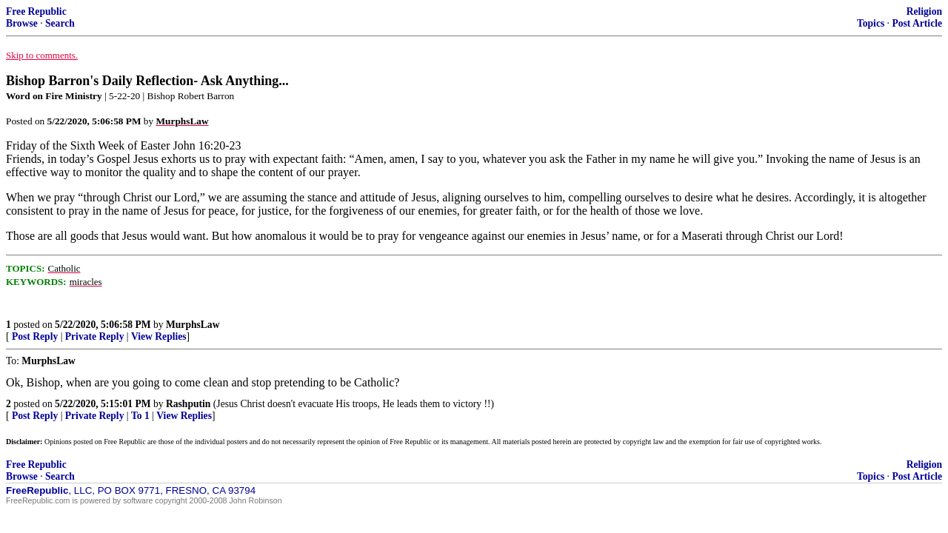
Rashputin (188, 403)
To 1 (140, 415)
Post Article (917, 23)
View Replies (159, 336)
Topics (870, 23)
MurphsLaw (193, 324)
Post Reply (35, 336)
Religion (924, 11)
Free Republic (36, 11)
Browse (22, 23)
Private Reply (94, 336)
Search (60, 23)
